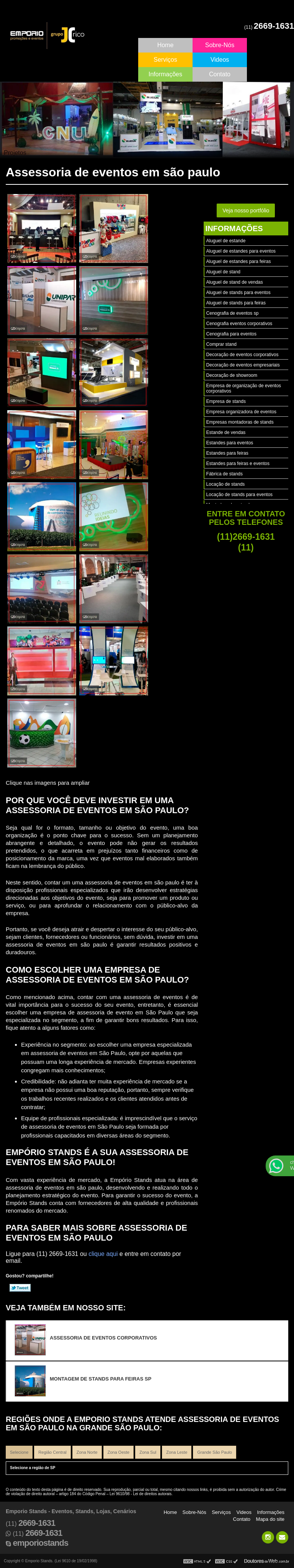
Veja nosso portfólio (245, 210)
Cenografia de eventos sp (232, 313)
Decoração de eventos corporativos (242, 354)
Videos (220, 59)
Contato (219, 74)
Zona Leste (176, 1452)
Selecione (19, 1452)
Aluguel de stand (223, 271)
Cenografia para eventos (231, 334)
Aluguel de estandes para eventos (241, 251)
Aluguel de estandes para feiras (238, 261)
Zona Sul (147, 1452)
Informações (165, 74)
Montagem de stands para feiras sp (100, 1379)
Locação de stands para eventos (239, 494)
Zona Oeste (118, 1452)
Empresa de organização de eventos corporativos (243, 388)
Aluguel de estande (226, 240)
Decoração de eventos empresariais (243, 365)
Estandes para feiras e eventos (238, 463)
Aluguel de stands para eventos (238, 292)
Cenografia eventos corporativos (239, 323)
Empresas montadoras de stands (240, 422)
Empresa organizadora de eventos (241, 411)
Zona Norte (87, 1452)
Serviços (165, 59)
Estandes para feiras (227, 453)
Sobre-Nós (219, 45)
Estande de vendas (226, 432)
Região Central (52, 1452)
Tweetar (20, 1288)
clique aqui (103, 1254)
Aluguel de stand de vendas (234, 282)
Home (165, 45)
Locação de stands (225, 484)
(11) (269, 27)
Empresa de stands (226, 401)
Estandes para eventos (229, 442)
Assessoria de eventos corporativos (103, 1338)
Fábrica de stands (224, 474)
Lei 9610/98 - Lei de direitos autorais (140, 1494)
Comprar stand (221, 344)
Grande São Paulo (214, 1452)
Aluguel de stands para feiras (236, 303)
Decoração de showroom (231, 375)
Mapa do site (270, 1519)
